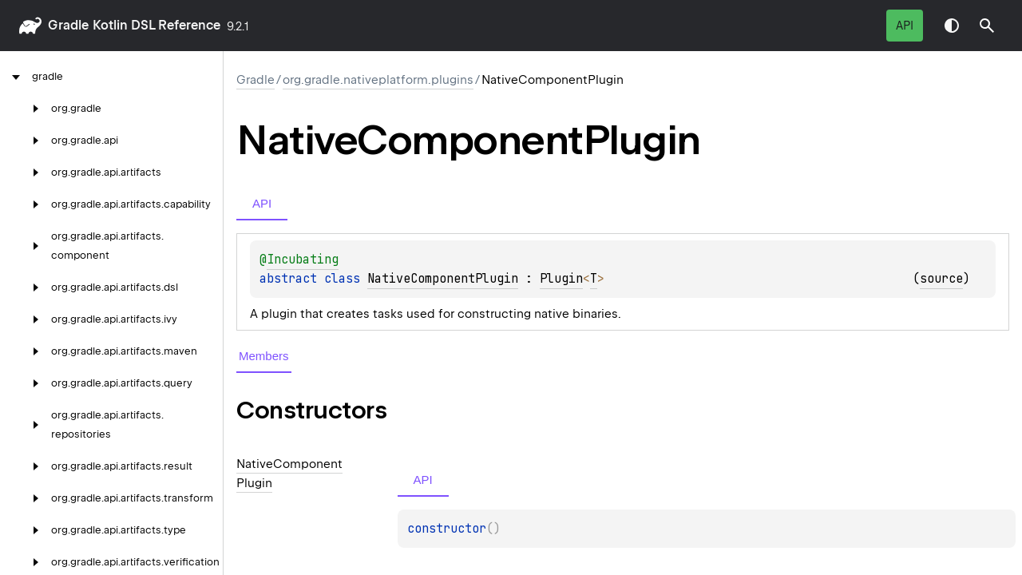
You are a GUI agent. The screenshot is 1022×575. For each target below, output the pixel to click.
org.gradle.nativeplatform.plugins (378, 80)
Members (264, 356)
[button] (987, 26)
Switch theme (952, 26)
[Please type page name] (987, 26)
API (904, 25)
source (941, 279)
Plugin (561, 279)
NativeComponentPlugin (442, 279)
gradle (68, 25)
